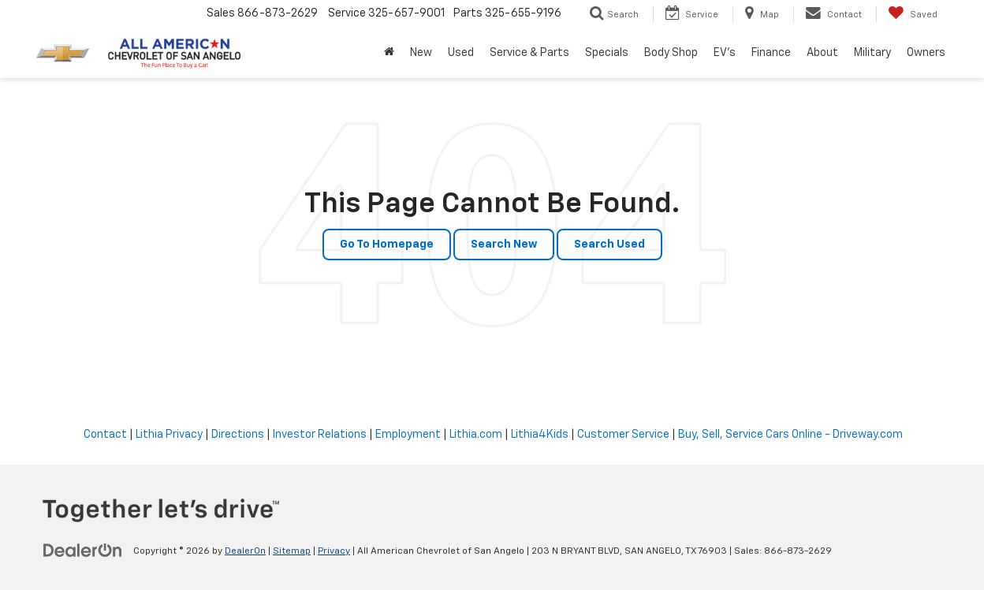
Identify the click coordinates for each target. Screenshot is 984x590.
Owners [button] (926, 52)
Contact (105, 434)
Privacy (334, 551)
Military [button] (872, 52)
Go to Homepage (387, 244)
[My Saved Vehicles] (912, 14)
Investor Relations (320, 434)
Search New (504, 244)
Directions (237, 434)
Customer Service (623, 434)
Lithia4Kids (539, 434)
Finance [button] (771, 52)
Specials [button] (606, 52)
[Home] (389, 53)
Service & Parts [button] (529, 52)
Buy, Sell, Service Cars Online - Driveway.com (790, 434)
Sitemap (292, 551)
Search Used (609, 244)
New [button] (421, 52)
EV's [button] (725, 52)
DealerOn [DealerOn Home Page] (245, 551)
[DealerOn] (83, 550)
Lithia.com (475, 434)
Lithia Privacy (169, 434)
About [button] (822, 52)
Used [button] (461, 52)
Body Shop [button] (671, 52)
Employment (408, 434)
